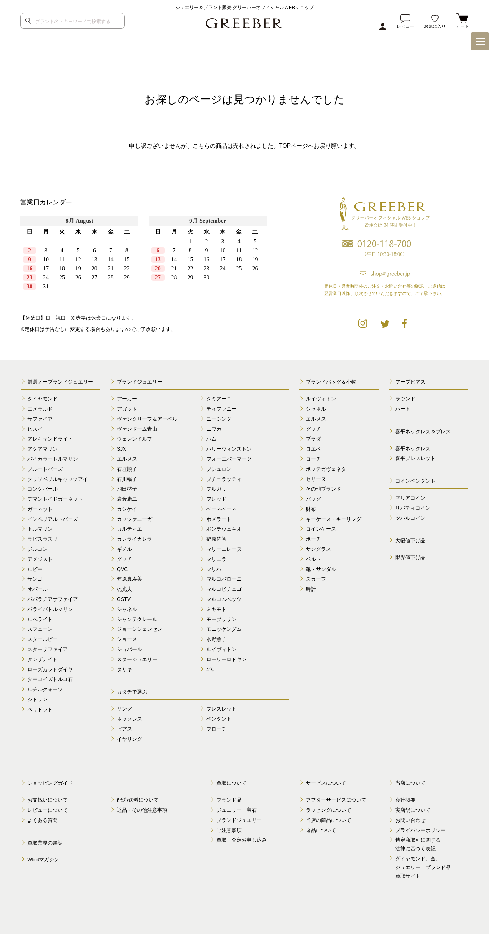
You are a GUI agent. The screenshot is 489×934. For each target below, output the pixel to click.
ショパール (129, 649)
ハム (211, 439)
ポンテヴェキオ (224, 529)
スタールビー (42, 639)
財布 (311, 509)
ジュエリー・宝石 (236, 810)
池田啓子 (127, 489)
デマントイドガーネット (55, 499)
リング (124, 709)
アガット (127, 409)
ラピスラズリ (42, 539)
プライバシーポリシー (420, 830)
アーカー (127, 399)
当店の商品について (328, 820)
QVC (122, 569)
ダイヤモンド (42, 399)
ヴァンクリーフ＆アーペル (147, 419)
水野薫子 (216, 639)
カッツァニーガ (134, 519)
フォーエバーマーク (229, 459)
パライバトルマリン (50, 609)
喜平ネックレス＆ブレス (423, 431)
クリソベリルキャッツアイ (57, 479)
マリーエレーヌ (224, 549)
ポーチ (313, 539)
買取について (231, 783)
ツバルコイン (410, 518)
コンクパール (42, 489)
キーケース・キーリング (333, 519)
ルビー (35, 569)
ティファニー (221, 409)
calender (146, 258)
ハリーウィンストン (229, 449)
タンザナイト (42, 659)
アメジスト (40, 559)
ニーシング (219, 419)
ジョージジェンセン (139, 629)
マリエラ (216, 559)
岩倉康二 (127, 499)
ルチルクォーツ (45, 689)
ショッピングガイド (50, 783)
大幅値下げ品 (410, 540)
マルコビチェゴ (224, 589)
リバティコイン (413, 508)
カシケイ (127, 509)
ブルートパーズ (45, 469)
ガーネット (40, 509)
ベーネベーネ (221, 509)
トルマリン (40, 529)
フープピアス (410, 382)
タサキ (124, 669)
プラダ (313, 439)
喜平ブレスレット (415, 458)
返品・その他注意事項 (142, 810)
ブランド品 (229, 800)
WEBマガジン (43, 859)
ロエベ (313, 449)
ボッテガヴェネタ (326, 469)
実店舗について (413, 810)
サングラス (318, 549)
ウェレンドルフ (134, 439)
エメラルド (40, 409)
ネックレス (129, 719)
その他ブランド (323, 489)
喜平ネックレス (413, 448)
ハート (402, 409)
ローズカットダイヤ (50, 669)
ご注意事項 (229, 830)
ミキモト (216, 609)
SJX (121, 449)
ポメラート (219, 519)
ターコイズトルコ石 (50, 679)
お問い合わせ (410, 820)
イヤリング (129, 739)
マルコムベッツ (224, 599)
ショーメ (127, 639)
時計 (311, 589)
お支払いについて (47, 800)
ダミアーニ (219, 399)
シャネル (127, 609)
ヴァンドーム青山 (137, 429)
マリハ (213, 569)
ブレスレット (221, 709)
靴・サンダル (321, 569)
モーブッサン (221, 619)
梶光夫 (124, 589)
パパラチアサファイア (52, 599)
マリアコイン (410, 498)
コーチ (313, 459)
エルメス (127, 459)
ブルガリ (216, 489)
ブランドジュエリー (139, 382)
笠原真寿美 (129, 579)
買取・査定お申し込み (241, 840)
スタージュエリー (137, 659)
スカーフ (316, 579)
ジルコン (37, 549)
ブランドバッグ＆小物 (331, 382)
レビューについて (47, 810)
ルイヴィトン (221, 649)
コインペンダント (415, 481)
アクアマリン (42, 449)
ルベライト (40, 619)
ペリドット (40, 709)
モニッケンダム (224, 629)
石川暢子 (127, 479)
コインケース (321, 529)
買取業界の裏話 (45, 843)
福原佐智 (216, 539)
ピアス (124, 729)
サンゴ (35, 579)
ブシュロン (219, 469)
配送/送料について (138, 800)
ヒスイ (35, 429)
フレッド (216, 499)
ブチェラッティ (224, 479)
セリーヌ (316, 479)
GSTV (124, 599)
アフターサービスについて (336, 800)
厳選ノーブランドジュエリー (60, 382)
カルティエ (129, 529)
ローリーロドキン (226, 659)
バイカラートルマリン (52, 459)
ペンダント (219, 719)
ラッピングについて (328, 810)
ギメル (124, 549)
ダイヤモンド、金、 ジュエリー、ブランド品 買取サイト (423, 867)
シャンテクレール (137, 619)
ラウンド (405, 399)
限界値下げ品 (410, 557)
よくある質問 (42, 820)
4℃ (210, 669)
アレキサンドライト (50, 439)
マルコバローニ (224, 579)
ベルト (313, 559)
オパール (37, 589)
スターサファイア (47, 649)
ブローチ (216, 729)
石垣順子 (127, 469)
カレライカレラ (134, 539)
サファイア (40, 419)
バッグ (313, 499)
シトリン (37, 699)
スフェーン (40, 629)
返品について (321, 830)
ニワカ (213, 429)
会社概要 (405, 800)
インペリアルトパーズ (52, 519)
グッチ (124, 559)
